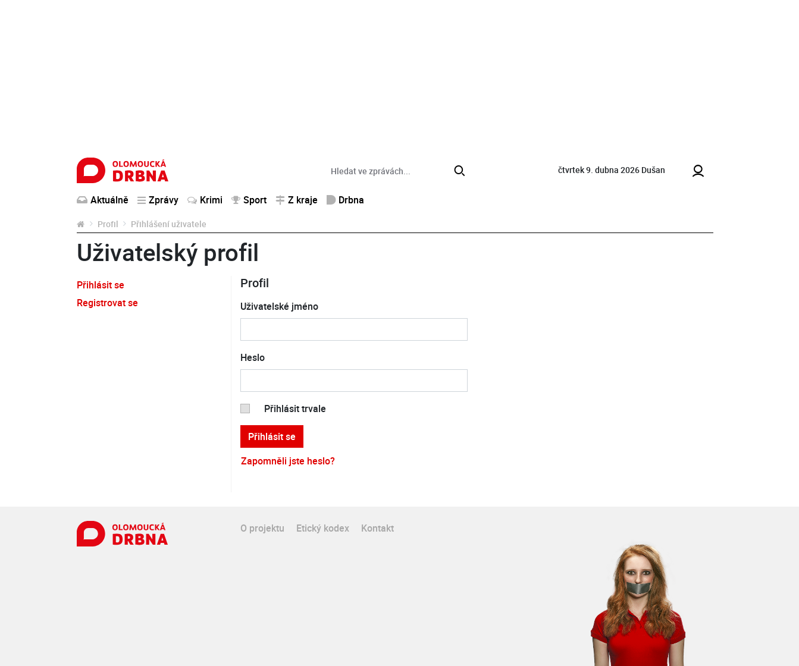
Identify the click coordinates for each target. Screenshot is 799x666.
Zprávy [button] (157, 199)
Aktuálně (103, 199)
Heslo (252, 357)
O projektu (262, 528)
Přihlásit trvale (295, 408)
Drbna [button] (345, 199)
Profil (108, 224)
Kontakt (377, 528)
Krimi (205, 199)
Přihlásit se (100, 284)
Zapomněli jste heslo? (288, 460)
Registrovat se (107, 302)
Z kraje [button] (296, 199)
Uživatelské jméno (279, 306)
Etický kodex (322, 528)
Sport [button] (249, 199)
